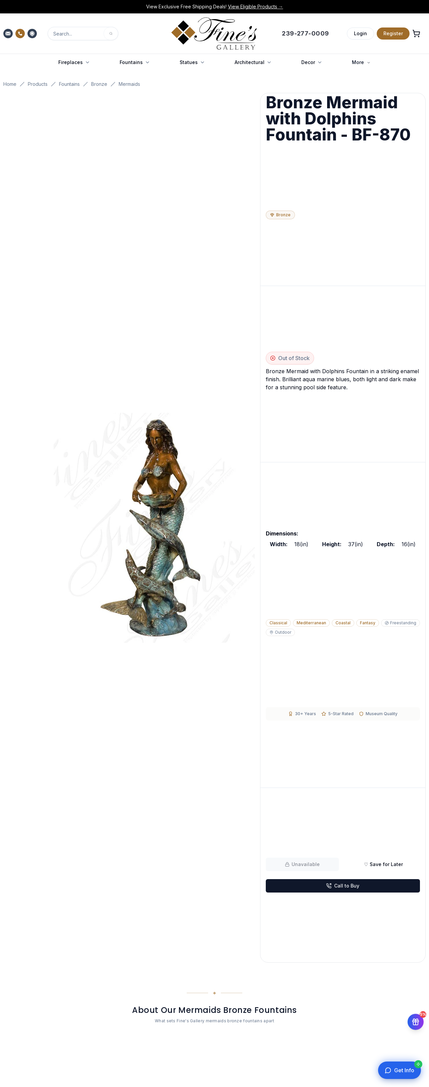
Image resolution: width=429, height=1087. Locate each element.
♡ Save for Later (383, 864)
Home (9, 84)
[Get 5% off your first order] (416, 1022)
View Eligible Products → (255, 6)
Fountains (69, 84)
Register (393, 33)
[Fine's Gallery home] (214, 33)
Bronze (99, 84)
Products (38, 84)
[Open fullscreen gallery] (154, 528)
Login (360, 33)
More (361, 62)
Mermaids (129, 84)
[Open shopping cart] (416, 33)
